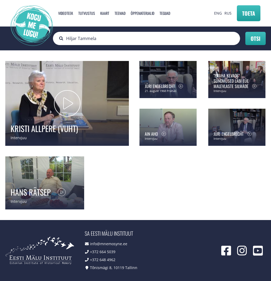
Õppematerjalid (142, 13)
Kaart (104, 13)
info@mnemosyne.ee (108, 243)
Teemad (120, 13)
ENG (218, 13)
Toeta (248, 13)
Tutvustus (86, 13)
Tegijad (165, 13)
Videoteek (65, 13)
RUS (228, 13)
